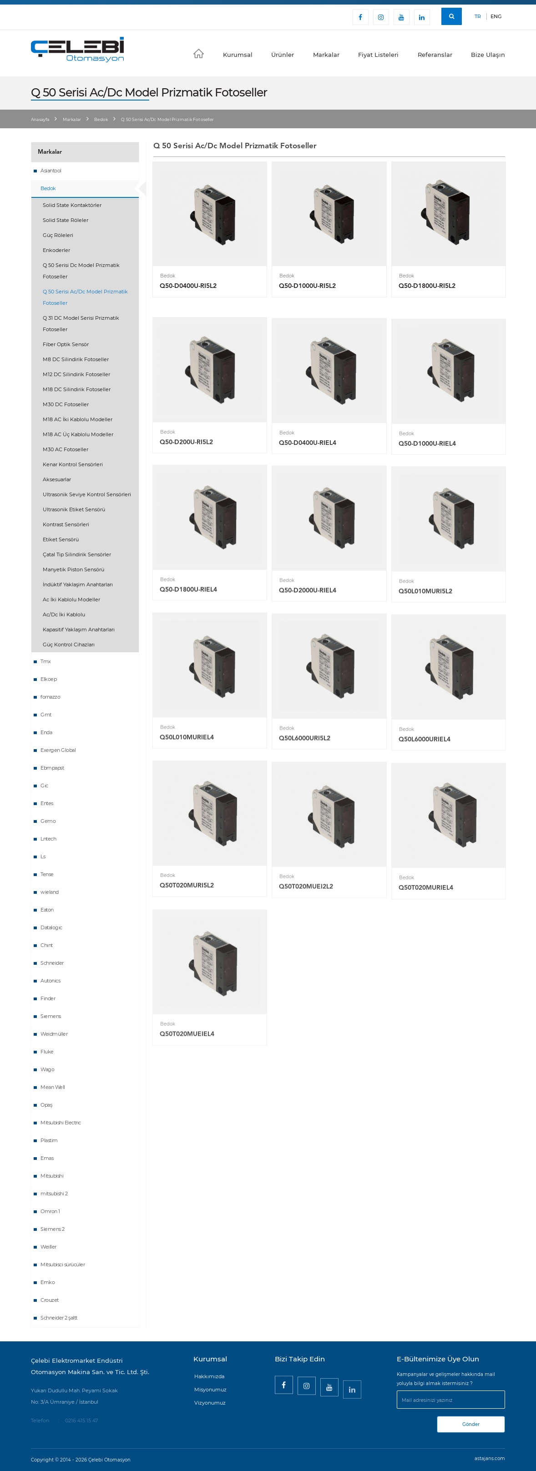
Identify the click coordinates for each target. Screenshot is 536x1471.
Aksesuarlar (57, 479)
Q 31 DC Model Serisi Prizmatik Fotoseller (81, 323)
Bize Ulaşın (488, 54)
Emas (46, 1158)
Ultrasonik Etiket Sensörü (74, 509)
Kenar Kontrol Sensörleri (73, 464)
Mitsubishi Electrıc (60, 1122)
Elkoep (48, 679)
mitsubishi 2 (53, 1193)
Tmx (45, 661)
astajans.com (490, 1458)
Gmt (45, 714)
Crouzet (49, 1300)
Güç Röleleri (58, 235)
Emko (47, 1282)
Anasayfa (40, 119)
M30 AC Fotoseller (65, 449)
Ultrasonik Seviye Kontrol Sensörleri (87, 494)
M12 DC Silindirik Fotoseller (76, 374)
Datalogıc (51, 927)
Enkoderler (56, 250)
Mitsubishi (51, 1176)
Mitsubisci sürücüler (62, 1264)
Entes (46, 803)
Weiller (48, 1247)
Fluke (47, 1051)
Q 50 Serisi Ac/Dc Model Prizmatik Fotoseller (85, 297)
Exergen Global (58, 750)
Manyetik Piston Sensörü (73, 569)
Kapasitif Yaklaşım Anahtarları (79, 629)
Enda (46, 732)
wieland (49, 892)
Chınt (46, 945)
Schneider (52, 963)
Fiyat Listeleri (378, 54)
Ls (42, 856)
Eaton (47, 910)
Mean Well (52, 1087)
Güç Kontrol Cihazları (69, 644)
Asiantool (50, 170)
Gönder (471, 1424)
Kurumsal (238, 54)
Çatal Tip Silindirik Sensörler (77, 554)
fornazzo (50, 697)
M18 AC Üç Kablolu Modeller (78, 434)
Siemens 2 (52, 1229)
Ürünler (282, 54)
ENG (495, 16)
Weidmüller (53, 1034)
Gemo (48, 821)
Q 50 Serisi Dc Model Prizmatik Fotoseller (81, 271)
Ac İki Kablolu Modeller (71, 599)
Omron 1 (50, 1211)
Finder (47, 998)
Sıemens (50, 1016)
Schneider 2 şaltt (58, 1318)
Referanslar (435, 54)
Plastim (49, 1140)
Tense (47, 874)
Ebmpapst (52, 768)
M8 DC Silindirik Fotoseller (76, 359)
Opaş (46, 1105)
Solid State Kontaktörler (72, 205)
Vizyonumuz (210, 1403)
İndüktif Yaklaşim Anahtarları (78, 584)
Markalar (326, 54)
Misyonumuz (210, 1389)
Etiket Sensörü (61, 539)
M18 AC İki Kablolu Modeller (77, 419)
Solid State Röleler (65, 220)
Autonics (50, 980)
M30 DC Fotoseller (66, 404)
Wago (47, 1069)
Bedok (101, 119)
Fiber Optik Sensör (66, 344)
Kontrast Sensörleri (66, 524)
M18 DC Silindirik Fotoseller (77, 389)
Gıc (44, 785)
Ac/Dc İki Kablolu (64, 614)
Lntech (48, 839)
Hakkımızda (209, 1376)
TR (478, 16)
